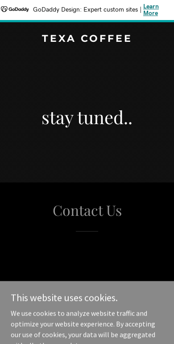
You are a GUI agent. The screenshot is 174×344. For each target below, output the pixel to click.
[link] (87, 39)
